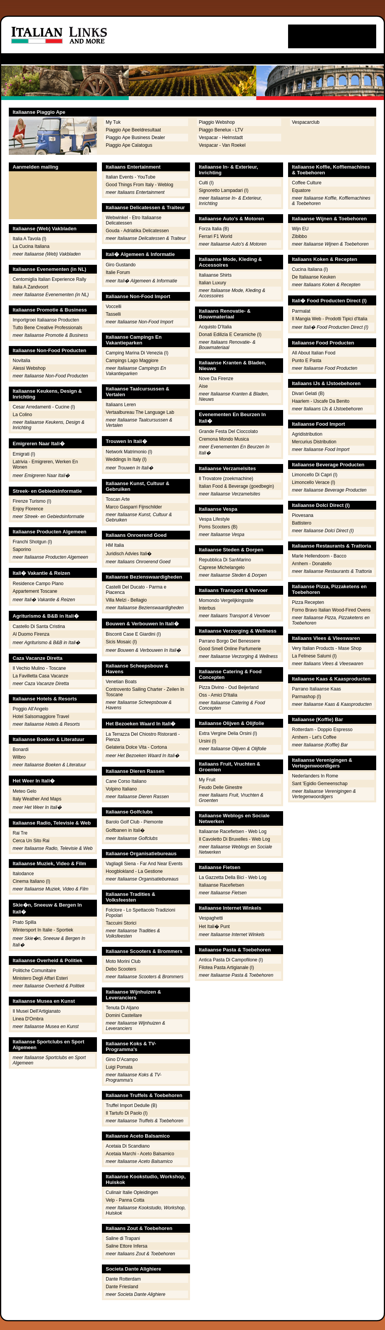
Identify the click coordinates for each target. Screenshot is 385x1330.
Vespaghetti (211, 918)
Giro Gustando (121, 264)
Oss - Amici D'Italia (218, 695)
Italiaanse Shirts (215, 275)
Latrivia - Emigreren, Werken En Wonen (45, 464)
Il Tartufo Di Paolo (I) (126, 1113)
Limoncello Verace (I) (313, 482)
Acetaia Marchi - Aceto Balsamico (140, 1153)
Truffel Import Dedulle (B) (131, 1105)
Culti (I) (206, 182)
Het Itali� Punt (214, 926)
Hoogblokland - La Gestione (134, 871)
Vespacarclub (305, 122)
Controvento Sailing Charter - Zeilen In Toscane (145, 692)
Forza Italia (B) (214, 228)
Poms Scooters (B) (218, 527)
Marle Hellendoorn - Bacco (319, 556)
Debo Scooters (121, 969)
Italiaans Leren (121, 404)
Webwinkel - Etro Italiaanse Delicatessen (133, 220)
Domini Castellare (124, 1015)
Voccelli (113, 306)
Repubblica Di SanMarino (225, 560)
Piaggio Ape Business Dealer (135, 137)
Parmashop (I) (306, 696)
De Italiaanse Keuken (314, 277)
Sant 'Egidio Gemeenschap (319, 783)
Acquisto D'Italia (215, 327)
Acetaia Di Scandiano (128, 1146)
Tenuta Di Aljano (122, 1007)
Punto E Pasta (306, 360)
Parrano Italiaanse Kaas (316, 689)
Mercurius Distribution (314, 441)
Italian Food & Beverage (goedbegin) (236, 486)
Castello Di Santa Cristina (39, 626)
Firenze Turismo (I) (32, 501)
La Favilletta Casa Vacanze (40, 676)
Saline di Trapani (123, 1238)
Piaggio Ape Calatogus (129, 145)
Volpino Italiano (121, 789)
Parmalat (301, 311)
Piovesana (302, 515)
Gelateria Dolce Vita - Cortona (136, 747)
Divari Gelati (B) (308, 393)
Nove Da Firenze (216, 378)
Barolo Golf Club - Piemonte (134, 822)
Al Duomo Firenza (31, 634)
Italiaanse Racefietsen (221, 885)
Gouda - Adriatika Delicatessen (137, 230)
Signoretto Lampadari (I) (223, 190)
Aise (203, 386)
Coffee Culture (306, 182)
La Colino (22, 414)
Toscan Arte (118, 499)
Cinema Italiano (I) (31, 881)
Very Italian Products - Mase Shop (326, 648)
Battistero (301, 523)
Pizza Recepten (308, 602)
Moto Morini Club (123, 961)
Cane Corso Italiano (126, 781)
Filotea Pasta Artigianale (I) (226, 967)
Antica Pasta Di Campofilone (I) (231, 960)
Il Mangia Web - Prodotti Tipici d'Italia (329, 318)
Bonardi (20, 749)
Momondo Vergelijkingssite (226, 600)
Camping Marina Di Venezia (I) (137, 353)
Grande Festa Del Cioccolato (228, 431)
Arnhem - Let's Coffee (314, 737)
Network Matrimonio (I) (129, 451)
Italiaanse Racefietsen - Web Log (233, 831)
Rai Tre (20, 833)
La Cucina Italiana (31, 246)
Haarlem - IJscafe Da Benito (320, 401)
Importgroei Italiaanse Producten (46, 320)
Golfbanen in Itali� (125, 830)
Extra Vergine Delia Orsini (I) (228, 733)
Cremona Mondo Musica (224, 439)
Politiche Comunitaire (34, 970)
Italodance (23, 873)
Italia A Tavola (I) (29, 238)
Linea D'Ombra (28, 1019)
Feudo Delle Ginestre (220, 787)
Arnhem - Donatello (311, 563)
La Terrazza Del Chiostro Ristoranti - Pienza (143, 736)
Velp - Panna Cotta (125, 1200)
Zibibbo (299, 236)
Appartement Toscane (35, 591)
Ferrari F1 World (215, 236)
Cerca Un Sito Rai (31, 840)
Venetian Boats (121, 681)
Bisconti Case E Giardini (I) (133, 634)
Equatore (301, 190)
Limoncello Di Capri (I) (314, 474)
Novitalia (21, 360)
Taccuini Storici (121, 923)
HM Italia (115, 545)
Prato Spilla (24, 922)
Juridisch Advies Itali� (129, 553)
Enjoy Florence (28, 509)
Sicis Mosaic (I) (121, 642)
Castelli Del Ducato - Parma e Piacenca (136, 589)
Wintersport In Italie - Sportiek (43, 930)
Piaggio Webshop (217, 122)
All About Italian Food (313, 353)
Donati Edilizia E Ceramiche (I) (230, 334)
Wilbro (19, 757)
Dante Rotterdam (123, 1279)
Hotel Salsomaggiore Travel (41, 716)
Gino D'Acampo (122, 1059)
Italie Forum (118, 272)
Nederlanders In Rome (315, 776)
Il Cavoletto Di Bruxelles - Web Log (234, 839)
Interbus (207, 608)
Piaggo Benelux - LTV (221, 130)
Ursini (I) (207, 741)
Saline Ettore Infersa (126, 1246)
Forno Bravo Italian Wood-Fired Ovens (331, 610)
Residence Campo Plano (38, 583)
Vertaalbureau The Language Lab (140, 412)
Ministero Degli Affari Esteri (40, 978)
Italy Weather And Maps (37, 799)
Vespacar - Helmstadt (221, 137)
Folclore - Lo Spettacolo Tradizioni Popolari (140, 912)
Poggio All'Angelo (30, 709)
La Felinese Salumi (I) (314, 656)
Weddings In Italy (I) (126, 459)
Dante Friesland (122, 1286)
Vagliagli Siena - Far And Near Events (144, 863)
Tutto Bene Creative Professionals (47, 327)
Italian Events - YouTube (131, 177)
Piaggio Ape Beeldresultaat (133, 130)
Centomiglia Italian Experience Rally (49, 279)
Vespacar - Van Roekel (222, 145)
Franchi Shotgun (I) (32, 541)
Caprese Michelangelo (221, 567)
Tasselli (113, 314)
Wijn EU (300, 228)
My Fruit (207, 779)
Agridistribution (307, 434)
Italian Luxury (212, 282)
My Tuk (113, 122)
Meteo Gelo (24, 791)
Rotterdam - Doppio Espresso (322, 729)
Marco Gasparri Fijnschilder (134, 507)
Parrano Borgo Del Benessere (229, 641)
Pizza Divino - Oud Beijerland (229, 687)
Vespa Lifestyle (214, 519)
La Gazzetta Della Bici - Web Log (233, 877)
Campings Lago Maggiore (132, 360)
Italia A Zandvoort (30, 287)
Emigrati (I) (24, 454)
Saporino (22, 549)
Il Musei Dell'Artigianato (37, 1011)
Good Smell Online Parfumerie (230, 648)
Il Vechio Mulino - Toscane (39, 668)
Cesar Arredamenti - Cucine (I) (44, 407)
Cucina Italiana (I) (310, 269)
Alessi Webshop (29, 368)
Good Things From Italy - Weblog (139, 184)
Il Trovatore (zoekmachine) (226, 478)
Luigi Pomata (119, 1067)
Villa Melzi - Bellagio (126, 600)
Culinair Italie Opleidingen (132, 1192)
